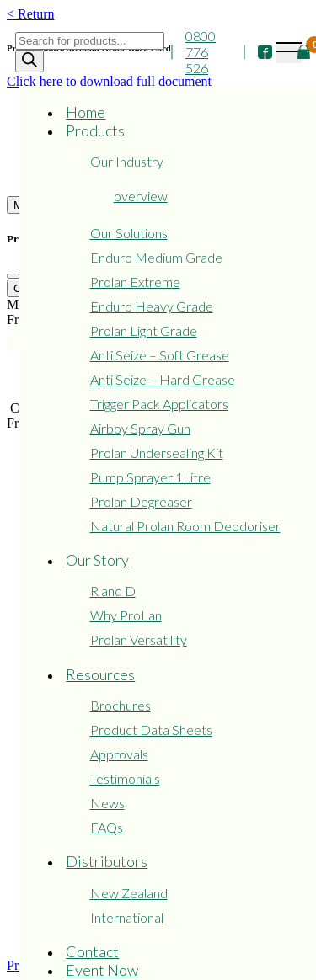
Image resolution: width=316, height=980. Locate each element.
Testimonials (125, 778)
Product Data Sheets (151, 730)
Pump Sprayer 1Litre (150, 477)
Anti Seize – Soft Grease (159, 355)
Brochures (120, 705)
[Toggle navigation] (289, 52)
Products (95, 130)
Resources (100, 674)
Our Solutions (129, 233)
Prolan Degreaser (141, 501)
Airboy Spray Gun (140, 428)
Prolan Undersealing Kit (156, 453)
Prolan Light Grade (143, 330)
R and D (113, 591)
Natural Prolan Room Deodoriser (185, 526)
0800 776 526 (200, 52)
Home (85, 112)
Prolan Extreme (135, 282)
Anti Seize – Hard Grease (162, 379)
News (107, 803)
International (126, 917)
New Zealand (129, 893)
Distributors (106, 861)
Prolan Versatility (138, 639)
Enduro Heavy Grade (151, 306)
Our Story (97, 560)
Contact (92, 951)
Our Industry (126, 161)
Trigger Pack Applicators (159, 404)
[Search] (29, 61)
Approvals (119, 754)
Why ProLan (126, 615)
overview (141, 196)
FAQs (106, 827)
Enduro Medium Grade (156, 257)
